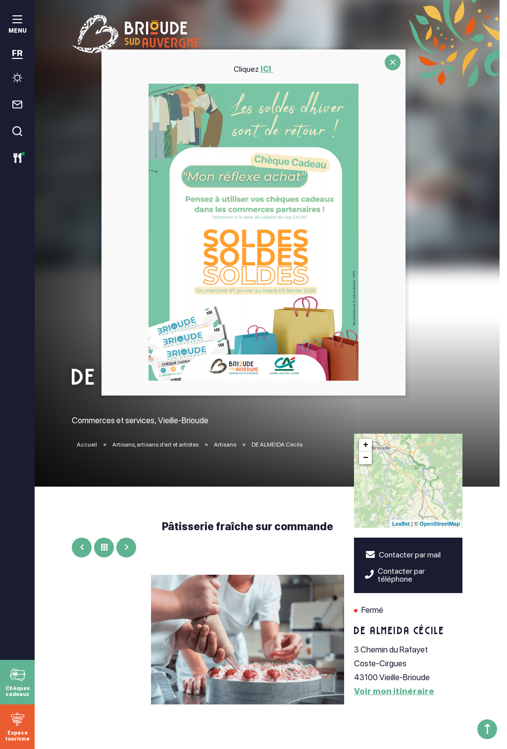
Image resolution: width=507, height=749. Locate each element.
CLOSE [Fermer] (393, 62)
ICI (267, 69)
